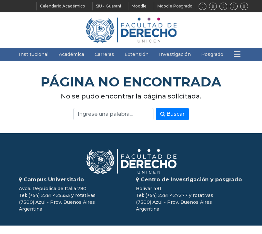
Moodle (139, 6)
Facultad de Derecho (131, 30)
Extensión (136, 54)
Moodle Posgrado (174, 6)
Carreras (104, 54)
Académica (71, 54)
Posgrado (212, 54)
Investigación (175, 54)
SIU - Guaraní (108, 6)
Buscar (172, 114)
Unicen (131, 161)
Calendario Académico (62, 6)
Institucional (33, 54)
